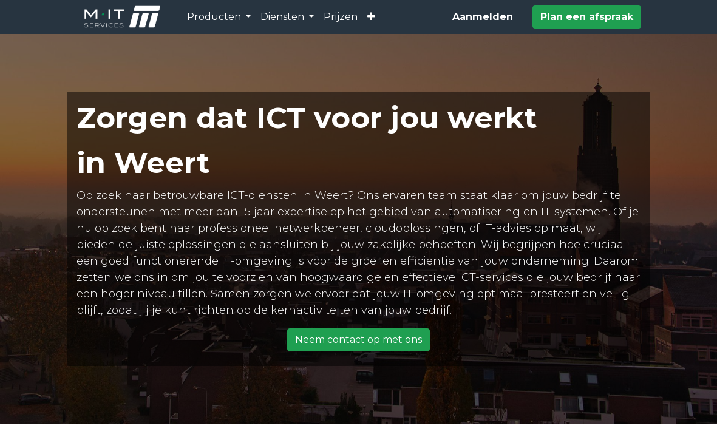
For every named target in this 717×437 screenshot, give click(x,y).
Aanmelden (482, 16)
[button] (371, 17)
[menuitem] (340, 17)
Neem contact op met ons (358, 339)
